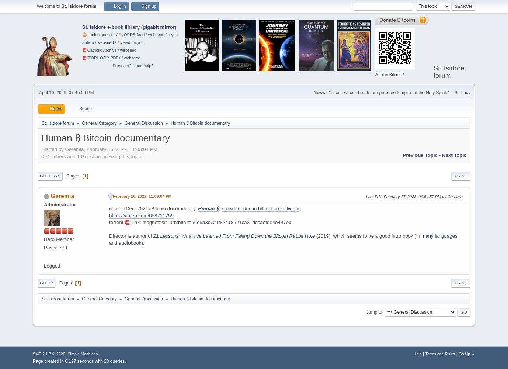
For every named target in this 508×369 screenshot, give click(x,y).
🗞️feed (124, 42)
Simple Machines (82, 354)
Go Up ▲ (467, 354)
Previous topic (420, 155)
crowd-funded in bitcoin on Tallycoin (260, 208)
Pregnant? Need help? (132, 65)
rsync (173, 34)
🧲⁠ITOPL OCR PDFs (101, 58)
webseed (156, 34)
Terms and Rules (440, 354)
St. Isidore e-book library (111, 27)
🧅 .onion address (98, 34)
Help (418, 354)
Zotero (88, 42)
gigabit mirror (159, 27)
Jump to (374, 311)
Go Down (50, 176)
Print (461, 176)
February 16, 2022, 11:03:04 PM (142, 196)
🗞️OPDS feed (132, 34)
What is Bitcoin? (389, 74)
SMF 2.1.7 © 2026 (49, 354)
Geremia (62, 196)
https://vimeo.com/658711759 (141, 215)
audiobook (130, 243)
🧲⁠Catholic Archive (99, 50)
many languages (439, 236)
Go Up (46, 283)
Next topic (454, 155)
